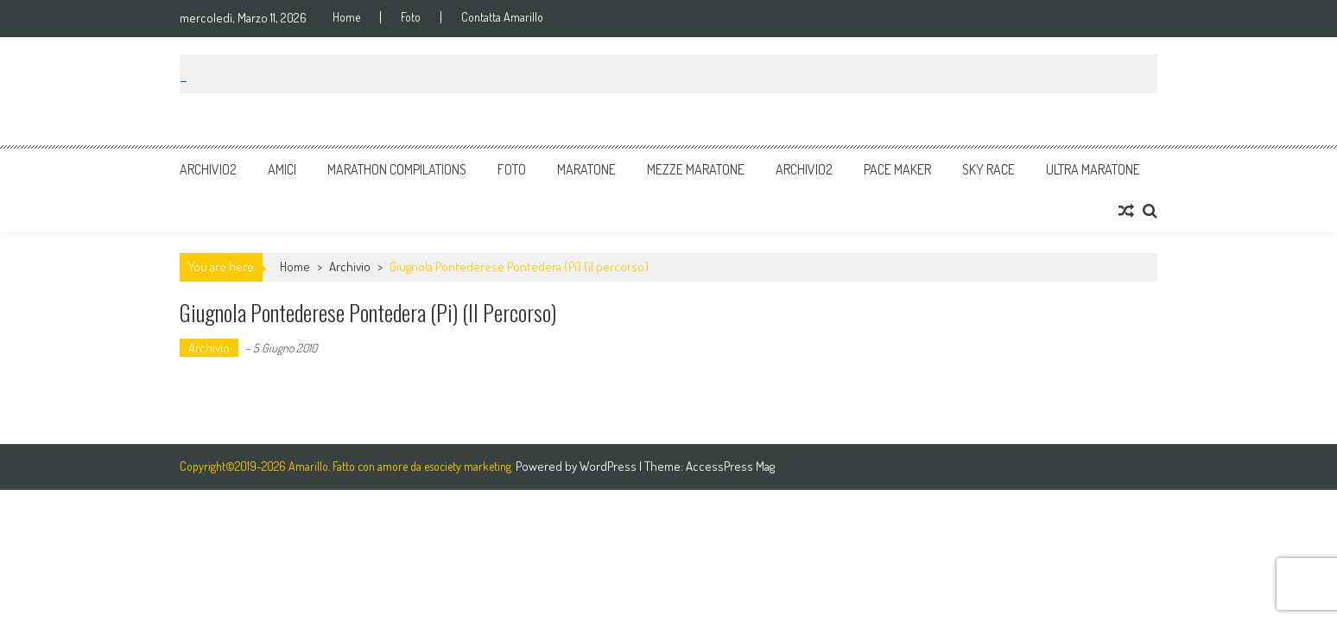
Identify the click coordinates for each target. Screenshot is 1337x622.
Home (346, 17)
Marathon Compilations (396, 169)
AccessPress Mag (730, 466)
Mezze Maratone (696, 169)
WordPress (609, 466)
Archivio (350, 266)
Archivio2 (208, 169)
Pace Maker (897, 169)
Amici (282, 169)
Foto (411, 17)
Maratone (586, 169)
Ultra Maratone (1093, 169)
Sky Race (988, 169)
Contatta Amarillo (502, 17)
